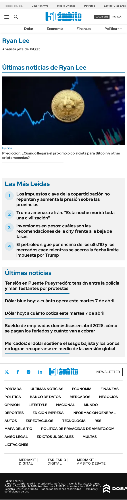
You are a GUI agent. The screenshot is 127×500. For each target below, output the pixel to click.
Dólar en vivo (39, 5)
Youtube (52, 372)
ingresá (116, 17)
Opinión (12, 404)
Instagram (29, 372)
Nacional (65, 404)
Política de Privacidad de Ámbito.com (77, 428)
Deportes (14, 412)
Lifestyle (38, 404)
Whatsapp (64, 372)
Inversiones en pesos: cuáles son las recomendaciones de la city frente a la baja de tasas (64, 231)
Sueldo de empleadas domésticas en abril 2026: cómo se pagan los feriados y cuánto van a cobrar (61, 328)
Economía (55, 28)
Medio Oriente (66, 5)
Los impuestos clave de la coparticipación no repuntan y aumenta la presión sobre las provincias (63, 199)
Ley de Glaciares (115, 5)
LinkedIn (40, 372)
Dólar (28, 28)
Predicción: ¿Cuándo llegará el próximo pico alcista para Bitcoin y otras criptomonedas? (61, 155)
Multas (90, 436)
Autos (10, 420)
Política (110, 28)
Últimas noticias (47, 389)
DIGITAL (28, 461)
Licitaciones (16, 444)
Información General (94, 412)
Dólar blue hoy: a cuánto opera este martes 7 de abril (59, 301)
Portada (13, 389)
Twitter (6, 372)
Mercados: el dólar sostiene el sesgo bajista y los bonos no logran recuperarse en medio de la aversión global (62, 346)
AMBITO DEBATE (91, 461)
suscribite (102, 17)
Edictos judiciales (55, 436)
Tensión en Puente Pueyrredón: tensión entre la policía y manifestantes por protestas (62, 285)
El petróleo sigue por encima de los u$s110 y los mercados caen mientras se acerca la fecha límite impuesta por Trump (67, 250)
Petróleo (89, 5)
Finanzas (84, 28)
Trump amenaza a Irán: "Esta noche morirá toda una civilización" (65, 215)
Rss (97, 420)
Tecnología (74, 420)
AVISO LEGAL (16, 436)
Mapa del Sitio (18, 428)
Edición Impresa (48, 412)
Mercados (80, 397)
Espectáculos (39, 420)
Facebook (18, 372)
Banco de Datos (45, 397)
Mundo (91, 404)
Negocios (108, 397)
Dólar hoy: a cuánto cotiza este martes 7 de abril (54, 313)
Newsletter (108, 372)
